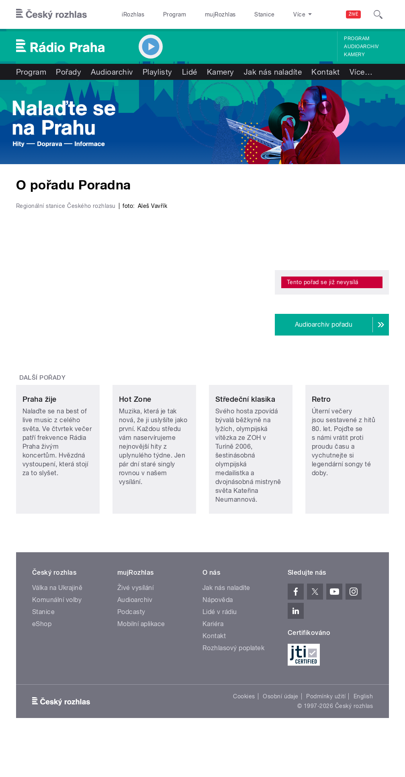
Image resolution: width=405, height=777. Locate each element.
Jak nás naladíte (273, 71)
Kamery (354, 54)
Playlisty (157, 71)
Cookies (244, 736)
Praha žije (39, 439)
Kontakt (325, 71)
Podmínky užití (326, 736)
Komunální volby (57, 639)
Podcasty (131, 651)
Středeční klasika (245, 439)
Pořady (68, 71)
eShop (41, 663)
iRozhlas (133, 14)
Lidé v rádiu (219, 651)
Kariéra (212, 663)
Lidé (189, 71)
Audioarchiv (361, 46)
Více (361, 71)
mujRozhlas (220, 14)
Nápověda (217, 639)
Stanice (264, 14)
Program (174, 14)
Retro (321, 439)
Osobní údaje (281, 736)
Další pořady (42, 377)
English (363, 736)
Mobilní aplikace (141, 663)
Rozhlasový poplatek (233, 688)
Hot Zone (135, 439)
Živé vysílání (135, 627)
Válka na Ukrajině (57, 627)
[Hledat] (378, 14)
